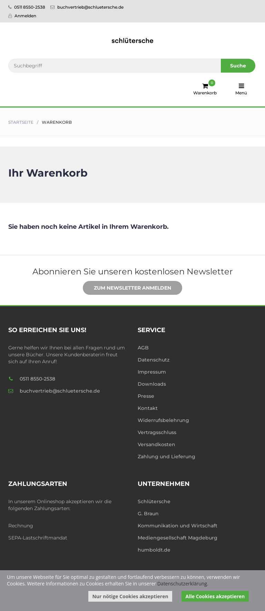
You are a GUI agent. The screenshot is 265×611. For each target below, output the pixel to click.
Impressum (152, 372)
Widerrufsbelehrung (163, 420)
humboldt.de (154, 550)
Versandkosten (156, 444)
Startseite (20, 122)
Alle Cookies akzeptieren (215, 596)
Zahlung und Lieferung (166, 456)
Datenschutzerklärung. (182, 583)
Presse (146, 396)
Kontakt (148, 408)
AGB (143, 348)
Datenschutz (153, 360)
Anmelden (22, 15)
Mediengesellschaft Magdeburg (177, 538)
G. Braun (148, 513)
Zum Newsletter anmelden (127, 288)
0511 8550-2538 (26, 7)
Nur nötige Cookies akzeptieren (130, 596)
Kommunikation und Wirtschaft (177, 526)
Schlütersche (154, 501)
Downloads (152, 384)
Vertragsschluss (157, 432)
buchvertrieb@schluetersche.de (87, 7)
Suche (238, 66)
